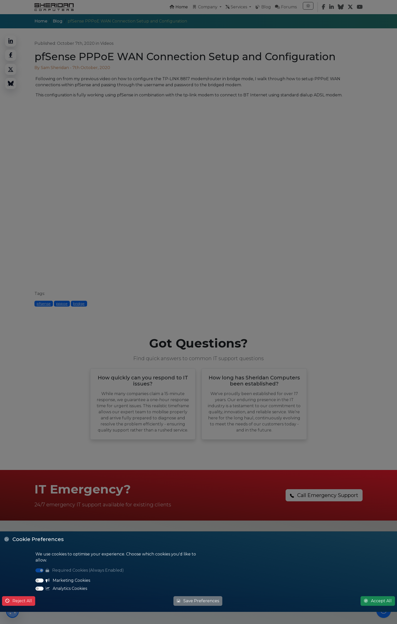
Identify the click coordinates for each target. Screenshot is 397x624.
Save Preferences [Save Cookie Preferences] (198, 600)
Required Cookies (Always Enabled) (85, 570)
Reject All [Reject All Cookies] (18, 600)
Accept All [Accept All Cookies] (378, 600)
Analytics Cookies (66, 588)
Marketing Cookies (68, 580)
